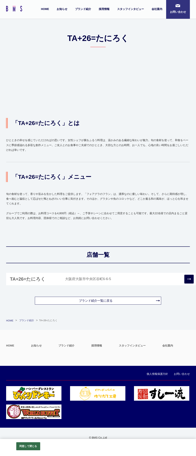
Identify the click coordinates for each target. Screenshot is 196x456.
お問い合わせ (178, 11)
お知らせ (62, 9)
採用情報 (104, 9)
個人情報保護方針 (157, 373)
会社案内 (157, 9)
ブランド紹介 (83, 9)
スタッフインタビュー (130, 9)
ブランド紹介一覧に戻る (96, 300)
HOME (45, 9)
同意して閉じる (28, 446)
